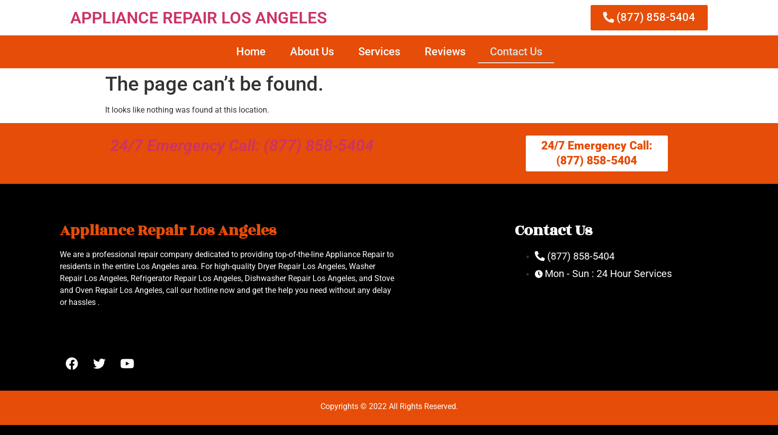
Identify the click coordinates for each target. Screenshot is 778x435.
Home (251, 51)
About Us (312, 51)
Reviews (445, 51)
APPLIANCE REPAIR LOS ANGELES (198, 17)
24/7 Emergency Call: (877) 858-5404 (242, 145)
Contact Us (516, 51)
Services (379, 51)
